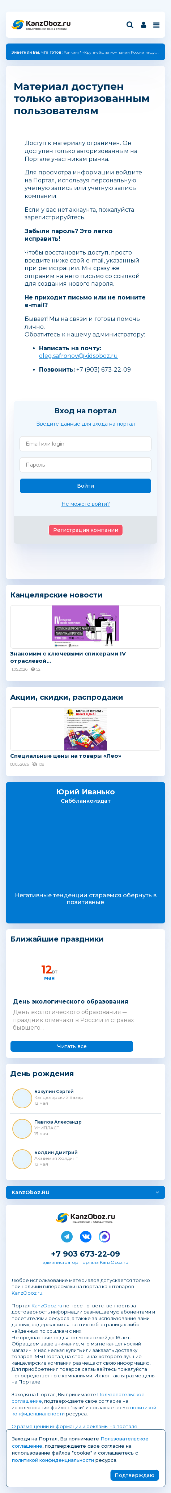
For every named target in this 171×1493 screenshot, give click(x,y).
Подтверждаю (134, 1475)
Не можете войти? (85, 504)
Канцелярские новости (56, 595)
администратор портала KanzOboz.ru (85, 1262)
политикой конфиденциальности (53, 1460)
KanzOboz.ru (27, 1293)
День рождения (42, 1074)
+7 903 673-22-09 (85, 1253)
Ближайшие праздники (57, 939)
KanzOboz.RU (31, 1192)
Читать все (72, 1046)
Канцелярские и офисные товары (46, 28)
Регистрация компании (85, 530)
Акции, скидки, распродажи (66, 697)
